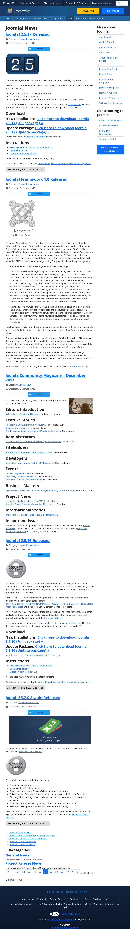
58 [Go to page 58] (56, 871)
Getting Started (106, 42)
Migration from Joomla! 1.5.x (23, 153)
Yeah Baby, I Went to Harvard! (20, 476)
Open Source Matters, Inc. (62, 919)
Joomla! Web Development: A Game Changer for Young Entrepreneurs (39, 490)
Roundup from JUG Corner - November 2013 (27, 504)
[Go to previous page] (13, 871)
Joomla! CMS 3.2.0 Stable (30, 751)
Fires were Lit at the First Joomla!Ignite (24, 479)
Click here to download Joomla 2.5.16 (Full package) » (47, 639)
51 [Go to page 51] (18, 871)
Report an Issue (112, 904)
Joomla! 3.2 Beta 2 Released (23, 841)
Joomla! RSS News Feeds (110, 98)
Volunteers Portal (107, 139)
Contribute (81, 18)
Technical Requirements (110, 103)
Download (88, 11)
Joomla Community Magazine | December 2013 (46, 378)
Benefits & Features (42, 18)
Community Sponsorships (105, 132)
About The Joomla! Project (108, 59)
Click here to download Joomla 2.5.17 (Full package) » (47, 120)
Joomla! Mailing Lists (109, 87)
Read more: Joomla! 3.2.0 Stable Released (27, 823)
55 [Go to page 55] (40, 871)
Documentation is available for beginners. (71, 163)
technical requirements (41, 147)
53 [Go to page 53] (29, 871)
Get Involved (105, 52)
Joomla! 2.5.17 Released (28, 34)
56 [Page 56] (45, 871)
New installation (17, 147)
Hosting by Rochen (65, 927)
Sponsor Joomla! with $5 (75, 904)
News (70, 18)
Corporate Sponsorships (110, 120)
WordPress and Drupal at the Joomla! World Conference (32, 431)
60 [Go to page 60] (67, 871)
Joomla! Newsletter (108, 92)
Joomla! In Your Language (106, 81)
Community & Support (76, 3)
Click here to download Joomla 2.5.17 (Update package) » (46, 130)
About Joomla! (23, 18)
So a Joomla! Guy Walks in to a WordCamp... (26, 424)
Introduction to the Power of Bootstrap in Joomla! (29, 452)
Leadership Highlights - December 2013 (24, 501)
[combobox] (122, 3)
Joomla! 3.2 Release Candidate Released (28, 838)
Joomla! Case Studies (109, 69)
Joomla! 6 (59, 18)
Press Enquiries (97, 18)
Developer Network (53, 618)
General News (25, 384)
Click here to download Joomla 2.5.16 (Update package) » (46, 648)
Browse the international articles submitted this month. (32, 514)
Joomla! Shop (105, 74)
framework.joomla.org (77, 366)
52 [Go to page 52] (23, 871)
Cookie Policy (55, 904)
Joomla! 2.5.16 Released (28, 540)
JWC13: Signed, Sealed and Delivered (23, 414)
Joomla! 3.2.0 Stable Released (33, 697)
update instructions (36, 136)
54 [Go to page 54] (34, 871)
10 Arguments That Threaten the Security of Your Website (33, 441)
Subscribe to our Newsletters (110, 149)
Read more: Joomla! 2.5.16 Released (25, 687)
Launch (113, 11)
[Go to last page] (77, 871)
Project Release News (28, 39)
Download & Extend (29, 3)
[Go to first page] (8, 871)
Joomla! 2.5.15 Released (21, 832)
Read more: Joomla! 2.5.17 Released (25, 169)
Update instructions (19, 150)
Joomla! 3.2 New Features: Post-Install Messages (28, 463)
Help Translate (96, 904)
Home (10, 18)
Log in (65, 907)
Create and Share (107, 47)
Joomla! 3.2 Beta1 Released (22, 844)
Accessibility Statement (21, 904)
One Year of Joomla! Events (18, 473)
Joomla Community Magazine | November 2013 (32, 835)
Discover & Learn (52, 3)
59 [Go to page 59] (62, 871)
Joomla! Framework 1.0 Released (36, 179)
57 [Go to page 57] (51, 871)
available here (74, 104)
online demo (44, 163)
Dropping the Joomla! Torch (19, 428)
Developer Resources (102, 3)
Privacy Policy (40, 904)
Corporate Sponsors (108, 125)
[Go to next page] (72, 871)
